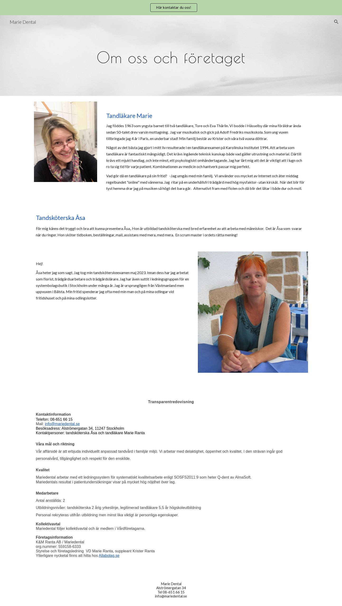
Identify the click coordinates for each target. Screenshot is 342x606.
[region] (171, 7)
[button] (336, 22)
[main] (171, 55)
